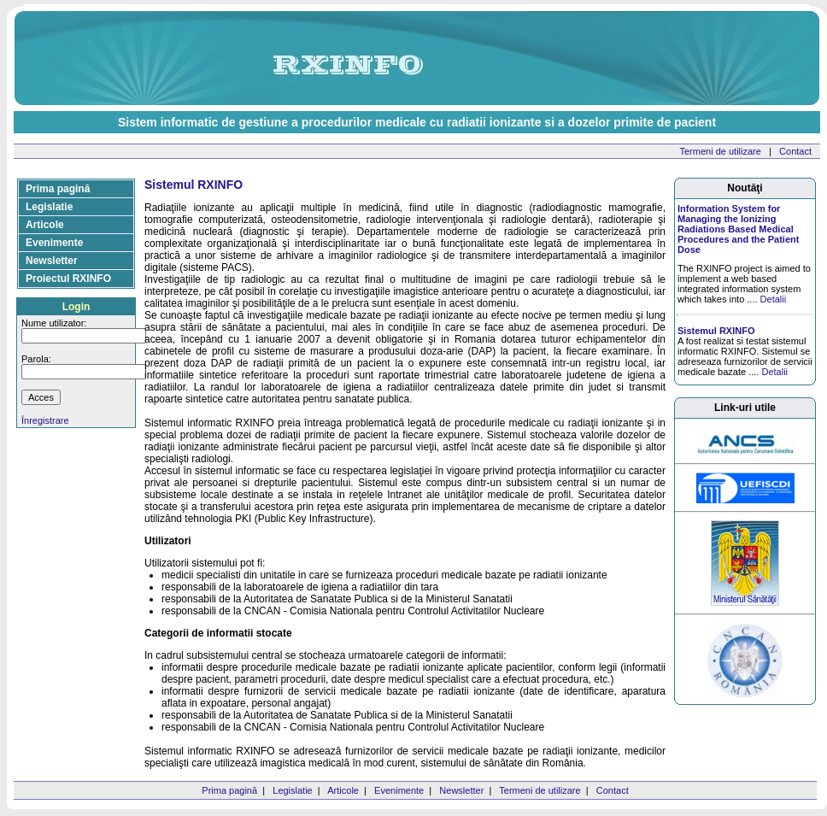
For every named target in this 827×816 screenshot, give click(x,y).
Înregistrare (45, 420)
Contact (795, 151)
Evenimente (54, 243)
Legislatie (49, 207)
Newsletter (52, 261)
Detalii (773, 299)
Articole (45, 225)
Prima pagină (58, 189)
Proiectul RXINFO (68, 279)
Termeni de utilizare (720, 151)
